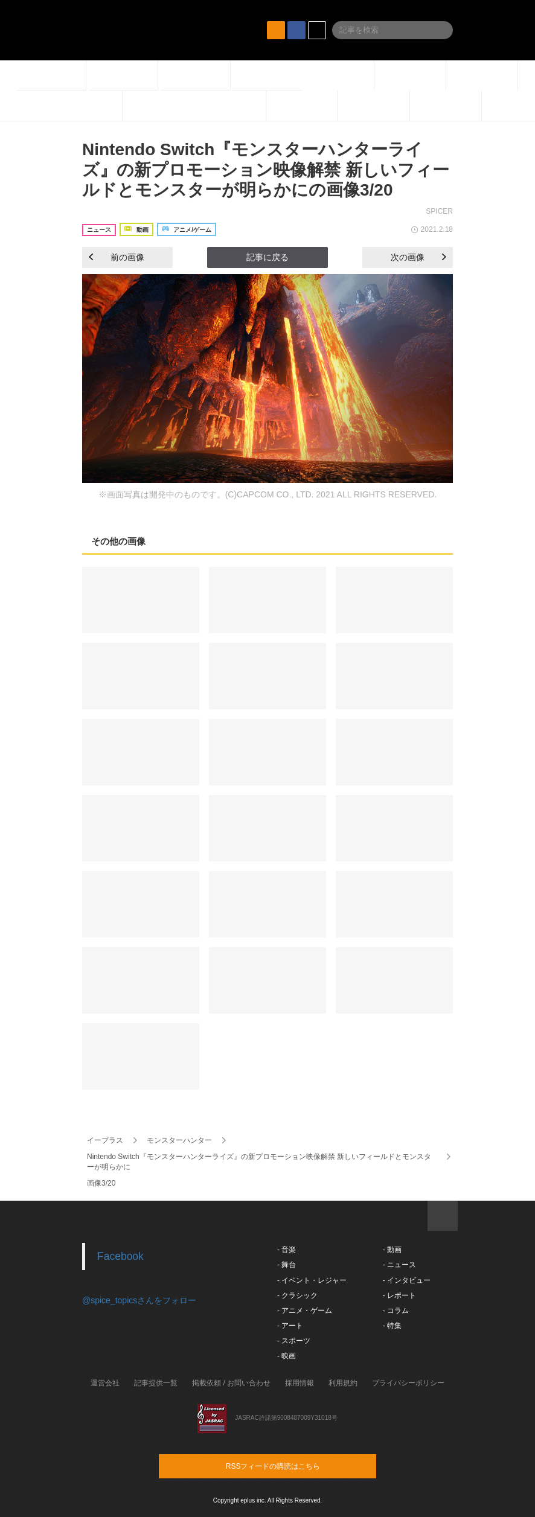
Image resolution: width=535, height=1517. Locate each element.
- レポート (398, 1295)
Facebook (120, 1256)
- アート (290, 1325)
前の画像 (116, 257)
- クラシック (297, 1295)
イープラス (105, 1140)
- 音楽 (286, 1249)
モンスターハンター (179, 1140)
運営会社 (105, 1383)
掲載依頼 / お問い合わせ (231, 1383)
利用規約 (342, 1383)
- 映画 (286, 1356)
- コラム (395, 1310)
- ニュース (398, 1264)
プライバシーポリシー (408, 1383)
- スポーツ (293, 1341)
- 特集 (391, 1325)
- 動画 (391, 1249)
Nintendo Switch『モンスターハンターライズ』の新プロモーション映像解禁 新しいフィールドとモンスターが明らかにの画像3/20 (265, 169)
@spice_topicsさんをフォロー (139, 1300)
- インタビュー (406, 1280)
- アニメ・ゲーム (304, 1310)
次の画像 (418, 257)
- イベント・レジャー (312, 1280)
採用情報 (299, 1383)
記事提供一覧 (156, 1383)
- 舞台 (286, 1264)
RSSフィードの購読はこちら (290, 1466)
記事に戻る (267, 257)
